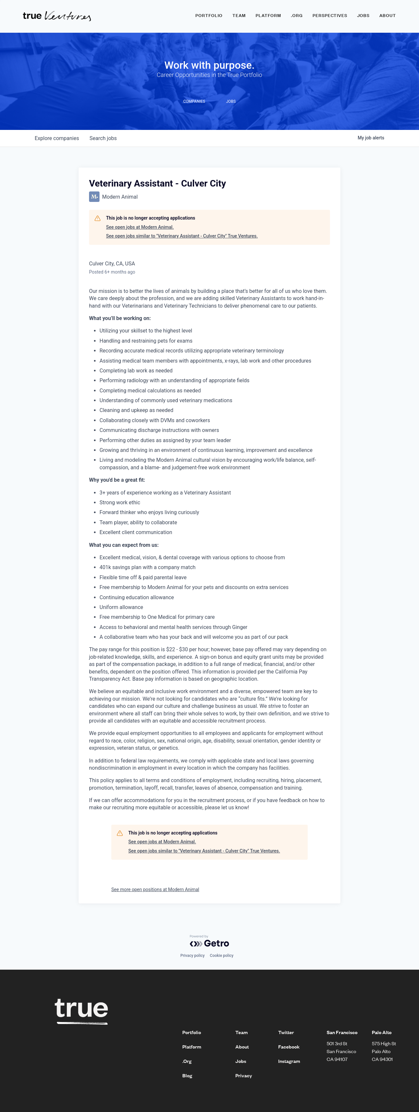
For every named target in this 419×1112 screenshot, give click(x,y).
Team (239, 15)
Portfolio (209, 15)
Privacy (243, 1075)
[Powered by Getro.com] (209, 941)
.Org (186, 1061)
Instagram (289, 1061)
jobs (103, 138)
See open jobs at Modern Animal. (140, 227)
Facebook (289, 1046)
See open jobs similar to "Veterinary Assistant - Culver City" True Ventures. (182, 236)
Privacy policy (192, 955)
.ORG (297, 15)
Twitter (286, 1032)
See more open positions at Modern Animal (155, 889)
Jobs (363, 15)
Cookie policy (221, 955)
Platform (268, 15)
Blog (187, 1075)
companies (57, 138)
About (387, 15)
